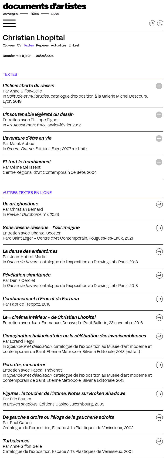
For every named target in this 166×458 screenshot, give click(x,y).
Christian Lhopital (34, 38)
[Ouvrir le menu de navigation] (9, 23)
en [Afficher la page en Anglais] (152, 23)
